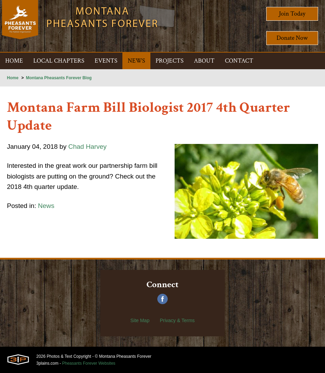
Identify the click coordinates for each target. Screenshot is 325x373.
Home (12, 77)
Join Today (292, 14)
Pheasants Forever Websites (88, 363)
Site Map (139, 320)
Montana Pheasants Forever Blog (59, 77)
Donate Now (292, 38)
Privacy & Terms (177, 320)
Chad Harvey (92, 147)
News (48, 208)
